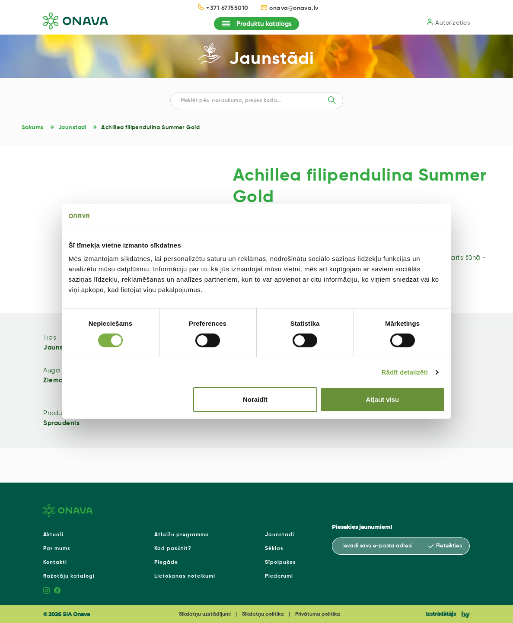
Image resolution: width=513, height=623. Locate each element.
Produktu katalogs (256, 24)
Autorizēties (448, 22)
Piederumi (279, 576)
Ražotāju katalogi (69, 576)
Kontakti (55, 562)
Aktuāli (53, 534)
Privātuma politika (317, 614)
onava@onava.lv (290, 8)
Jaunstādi (272, 59)
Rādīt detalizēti (405, 372)
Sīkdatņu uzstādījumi (205, 614)
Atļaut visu (382, 399)
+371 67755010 (223, 7)
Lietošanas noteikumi (184, 576)
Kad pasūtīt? (172, 548)
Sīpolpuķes (280, 562)
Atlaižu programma (181, 534)
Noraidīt (255, 399)
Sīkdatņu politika (263, 614)
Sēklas (274, 548)
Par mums (56, 548)
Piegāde (166, 562)
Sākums (33, 127)
